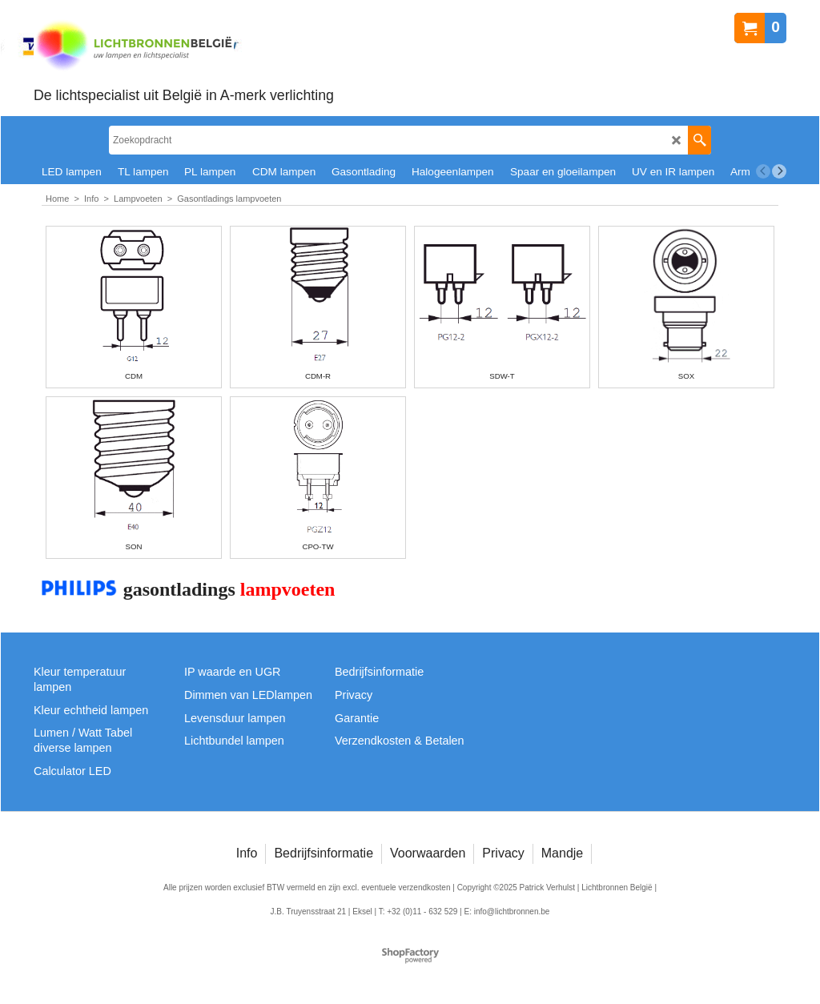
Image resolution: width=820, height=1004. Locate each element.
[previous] (763, 171)
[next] (779, 171)
